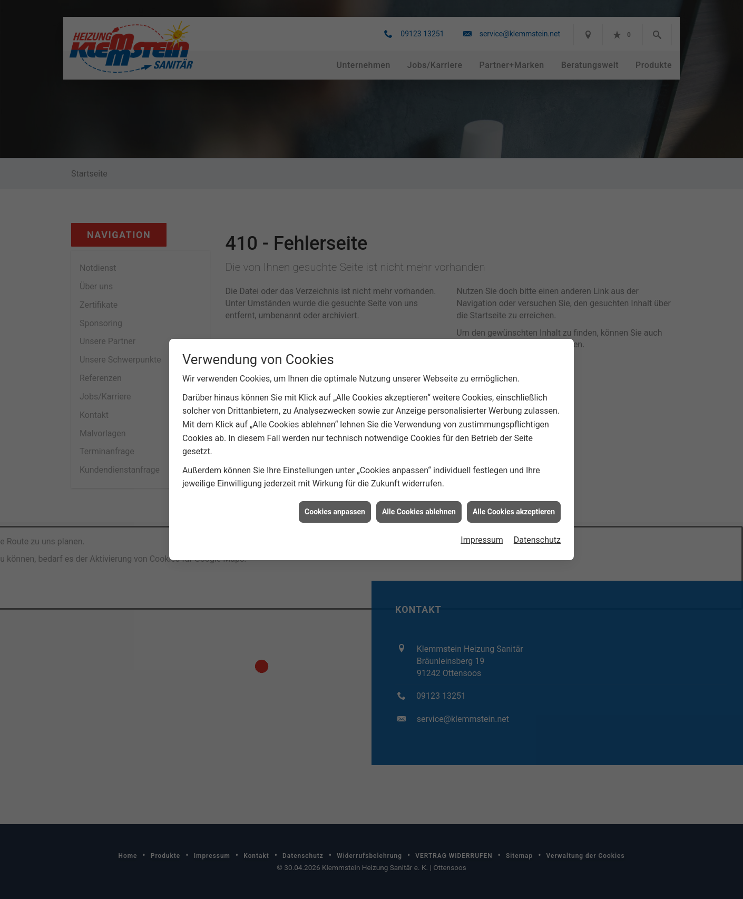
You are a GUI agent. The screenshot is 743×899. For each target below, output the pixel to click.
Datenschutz (537, 526)
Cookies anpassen (335, 498)
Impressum (482, 526)
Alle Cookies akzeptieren (514, 498)
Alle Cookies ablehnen (419, 498)
